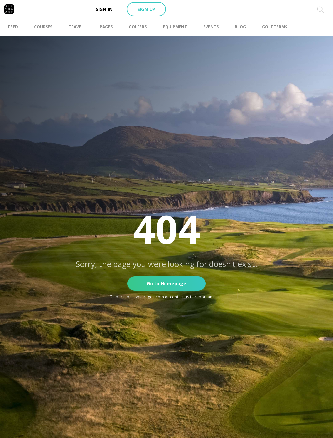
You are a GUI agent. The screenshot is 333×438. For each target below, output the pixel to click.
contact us (179, 296)
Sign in (104, 9)
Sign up (146, 9)
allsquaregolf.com (147, 296)
